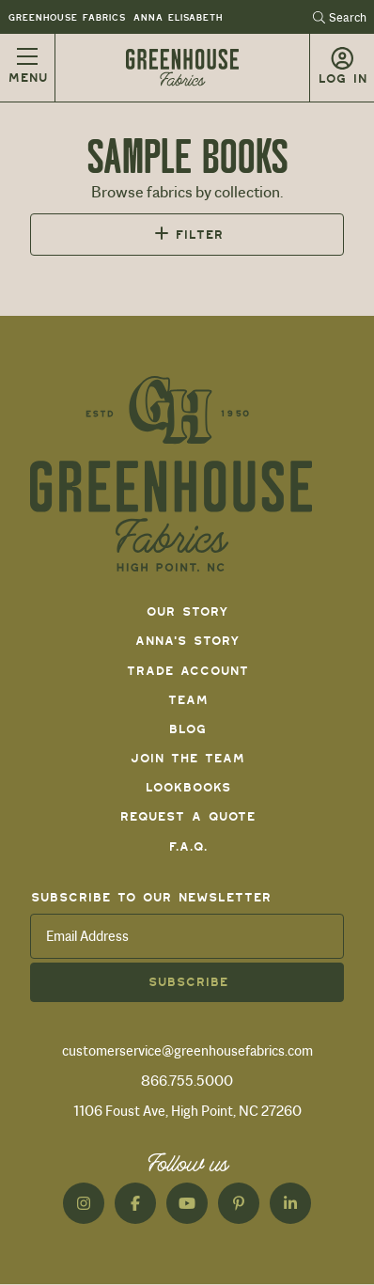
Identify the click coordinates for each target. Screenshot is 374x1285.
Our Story (187, 611)
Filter (199, 235)
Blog (187, 729)
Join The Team (187, 758)
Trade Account (187, 671)
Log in (342, 78)
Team (187, 700)
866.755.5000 (187, 1081)
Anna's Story (187, 641)
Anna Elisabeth (177, 17)
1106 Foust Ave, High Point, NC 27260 (187, 1111)
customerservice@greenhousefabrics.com (187, 1050)
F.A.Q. (187, 846)
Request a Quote (187, 816)
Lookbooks (187, 787)
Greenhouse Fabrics (66, 17)
